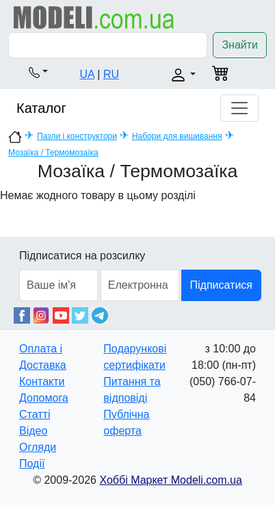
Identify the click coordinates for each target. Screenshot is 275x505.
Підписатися (221, 285)
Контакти (42, 381)
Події (31, 463)
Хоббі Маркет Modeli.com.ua (170, 480)
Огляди (37, 447)
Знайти (240, 45)
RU (111, 74)
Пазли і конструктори (77, 136)
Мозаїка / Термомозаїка (53, 152)
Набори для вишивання (177, 136)
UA (87, 74)
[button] (39, 72)
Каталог (41, 108)
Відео (33, 431)
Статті (34, 414)
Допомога (43, 398)
